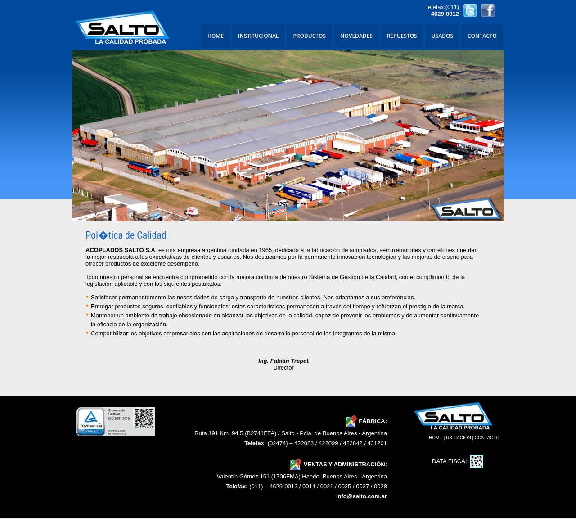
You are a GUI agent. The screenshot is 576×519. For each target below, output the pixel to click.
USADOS (442, 36)
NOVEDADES (356, 36)
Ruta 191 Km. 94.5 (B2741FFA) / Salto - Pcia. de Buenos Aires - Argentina (290, 433)
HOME (215, 36)
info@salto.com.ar (361, 496)
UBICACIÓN (458, 437)
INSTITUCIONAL (258, 36)
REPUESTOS (402, 36)
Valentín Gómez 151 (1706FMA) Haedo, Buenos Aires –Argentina (302, 476)
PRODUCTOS (309, 36)
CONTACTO (482, 36)
